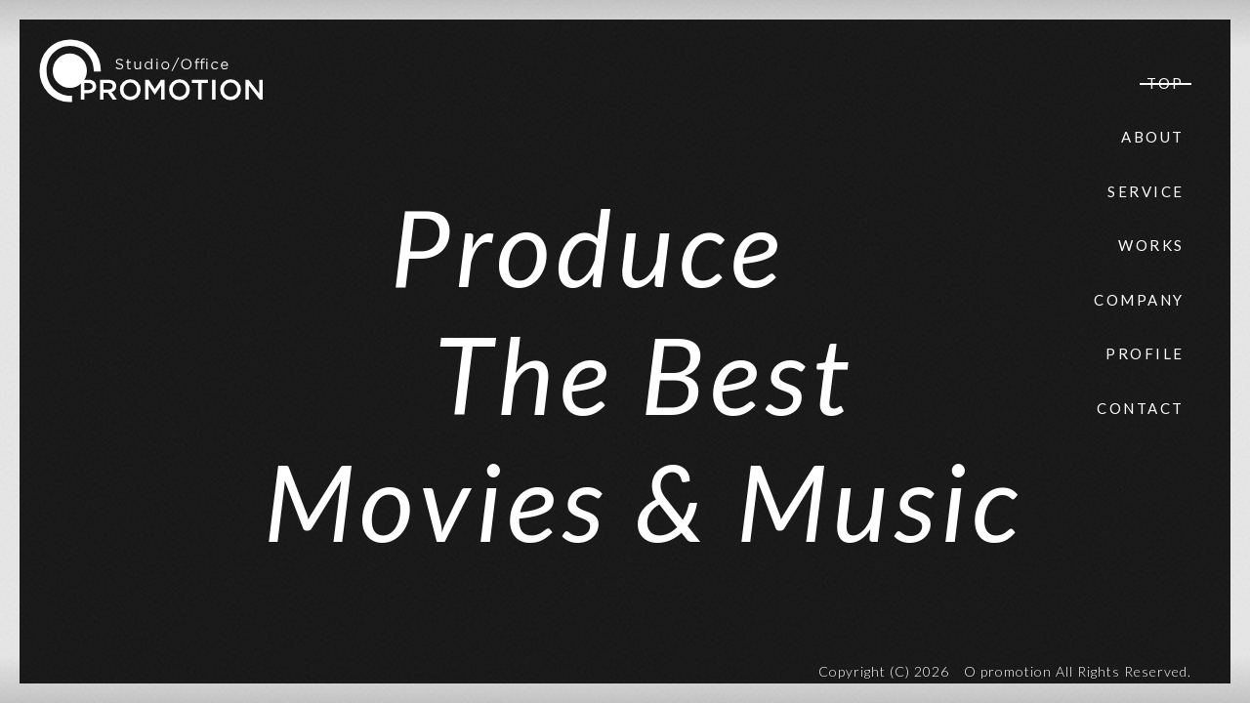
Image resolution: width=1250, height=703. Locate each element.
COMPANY (1139, 300)
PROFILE (1145, 353)
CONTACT (1141, 408)
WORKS (1151, 245)
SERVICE (1146, 191)
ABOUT (1153, 136)
